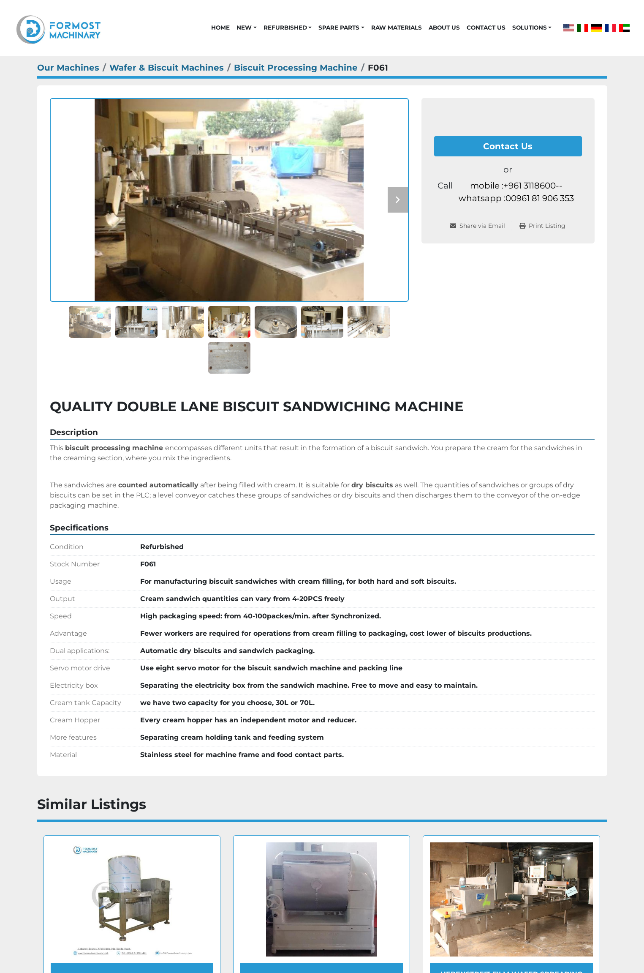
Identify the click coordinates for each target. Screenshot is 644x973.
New (244, 27)
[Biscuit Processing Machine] (296, 68)
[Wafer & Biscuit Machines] (166, 68)
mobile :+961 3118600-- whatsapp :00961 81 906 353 (516, 191)
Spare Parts (338, 27)
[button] (246, 27)
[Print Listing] (542, 226)
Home (220, 27)
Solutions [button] (529, 27)
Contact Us (486, 27)
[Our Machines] (68, 68)
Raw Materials (396, 27)
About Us (444, 27)
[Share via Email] (481, 226)
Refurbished (285, 27)
